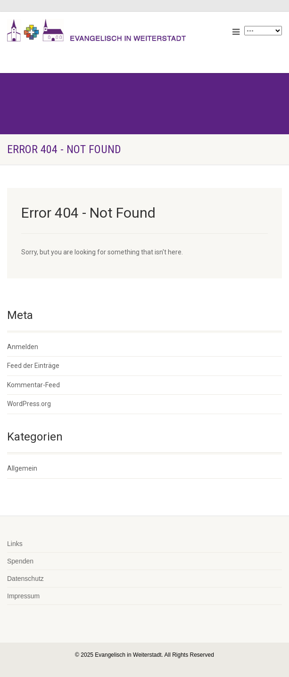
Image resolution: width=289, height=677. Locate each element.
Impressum (23, 596)
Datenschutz (25, 578)
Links (15, 543)
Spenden (20, 561)
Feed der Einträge (33, 365)
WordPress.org (29, 404)
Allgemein (22, 468)
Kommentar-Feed (33, 385)
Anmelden (22, 347)
